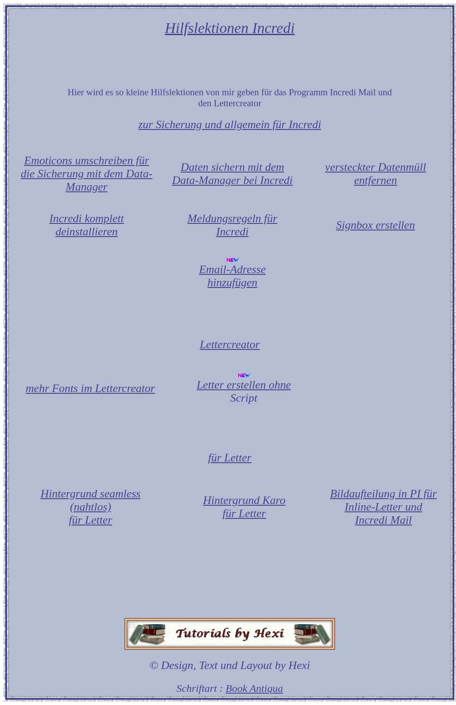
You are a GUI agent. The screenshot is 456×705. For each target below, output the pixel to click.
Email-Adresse (232, 269)
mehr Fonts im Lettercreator (90, 388)
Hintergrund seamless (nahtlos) (91, 500)
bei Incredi (267, 180)
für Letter (90, 520)
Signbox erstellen (375, 225)
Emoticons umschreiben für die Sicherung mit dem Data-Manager (86, 173)
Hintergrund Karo (244, 500)
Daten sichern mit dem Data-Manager (228, 174)
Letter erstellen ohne (243, 384)
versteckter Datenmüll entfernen (375, 174)
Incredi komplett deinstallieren (86, 225)
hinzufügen (232, 282)
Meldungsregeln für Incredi (233, 225)
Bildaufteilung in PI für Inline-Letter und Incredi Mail (383, 506)
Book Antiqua (254, 688)
